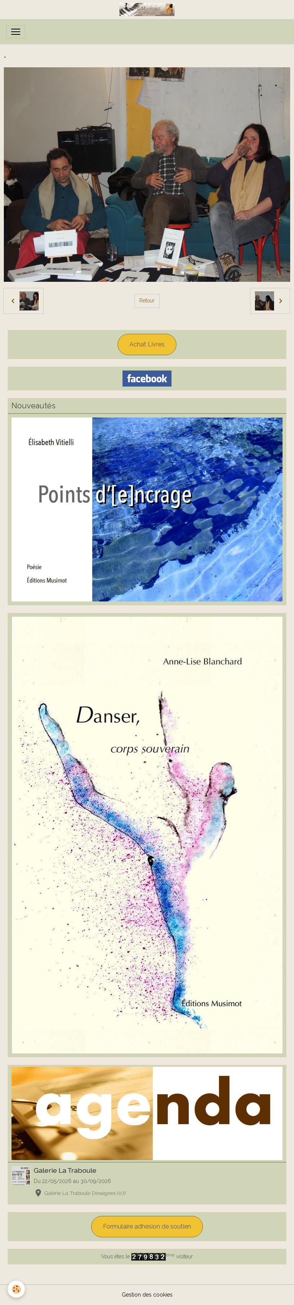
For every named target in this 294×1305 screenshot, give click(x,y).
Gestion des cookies (147, 1295)
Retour (147, 300)
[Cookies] (16, 1289)
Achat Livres (147, 344)
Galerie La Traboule (65, 1170)
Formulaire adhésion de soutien (147, 1226)
